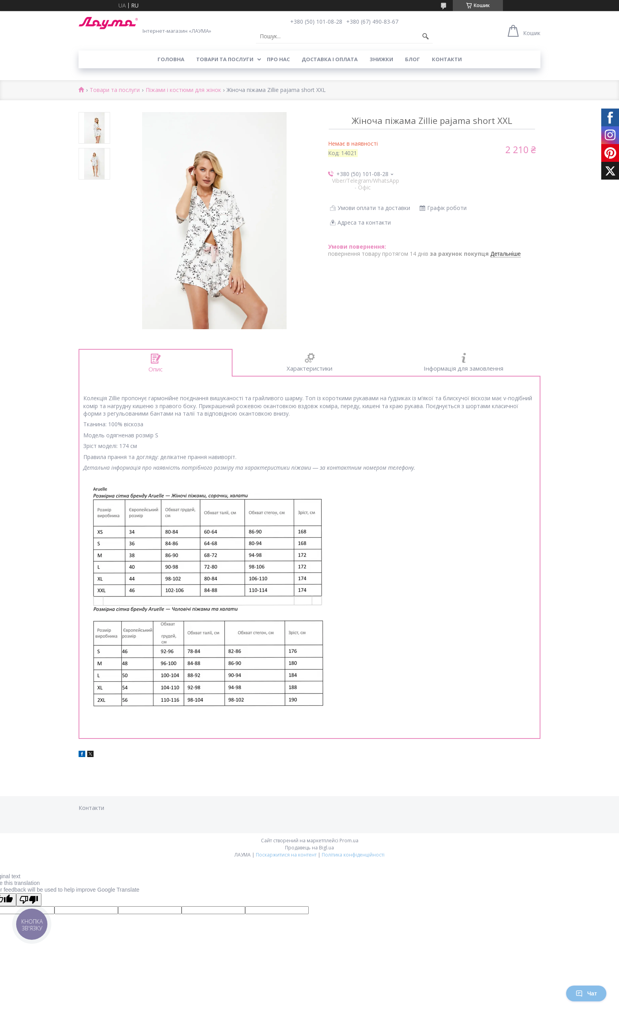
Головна (171, 59)
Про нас (278, 59)
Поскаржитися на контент (286, 854)
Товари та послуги (224, 59)
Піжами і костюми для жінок (183, 90)
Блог (412, 59)
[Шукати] (425, 36)
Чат (586, 993)
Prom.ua (349, 840)
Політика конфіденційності (353, 854)
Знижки (381, 59)
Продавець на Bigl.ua (309, 847)
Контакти (447, 59)
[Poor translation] (28, 899)
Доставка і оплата (330, 59)
